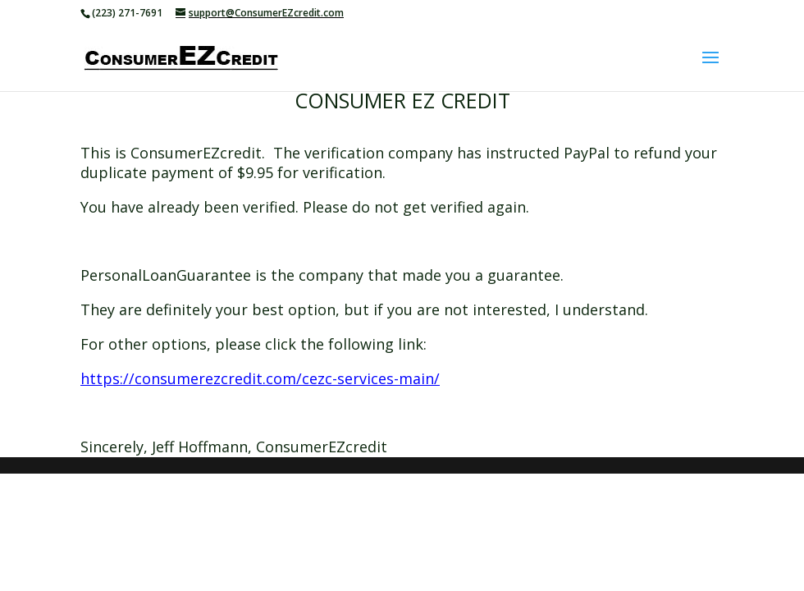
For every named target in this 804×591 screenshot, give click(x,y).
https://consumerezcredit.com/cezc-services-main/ (260, 378)
